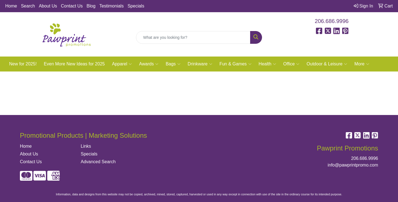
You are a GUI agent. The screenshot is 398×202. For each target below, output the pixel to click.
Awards (148, 64)
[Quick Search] (193, 37)
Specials (135, 6)
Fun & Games (235, 64)
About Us (48, 6)
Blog (91, 6)
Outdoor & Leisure (327, 64)
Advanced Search (98, 161)
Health (267, 64)
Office (291, 64)
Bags (173, 64)
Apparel (122, 64)
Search (28, 6)
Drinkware (200, 64)
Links (86, 146)
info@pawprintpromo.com (353, 165)
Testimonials (111, 6)
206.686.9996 (332, 21)
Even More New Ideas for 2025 (74, 64)
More (361, 64)
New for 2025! (23, 64)
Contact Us (72, 6)
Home (11, 6)
